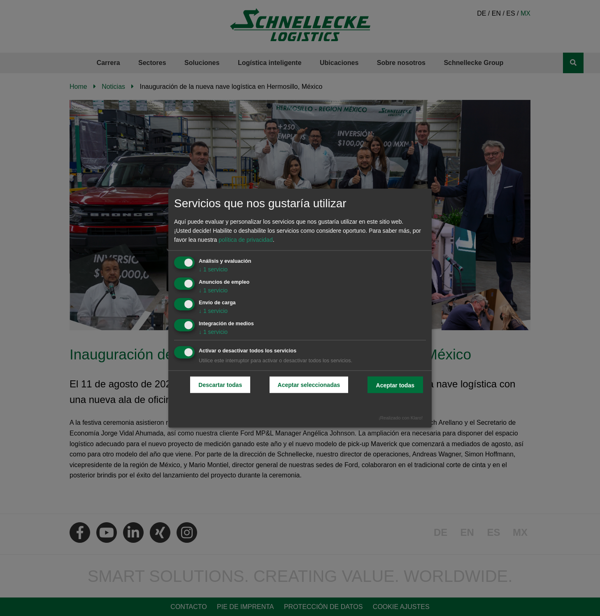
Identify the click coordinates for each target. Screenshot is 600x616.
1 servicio (213, 269)
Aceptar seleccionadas (309, 385)
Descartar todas (220, 385)
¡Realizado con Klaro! (401, 417)
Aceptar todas (395, 385)
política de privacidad (246, 239)
